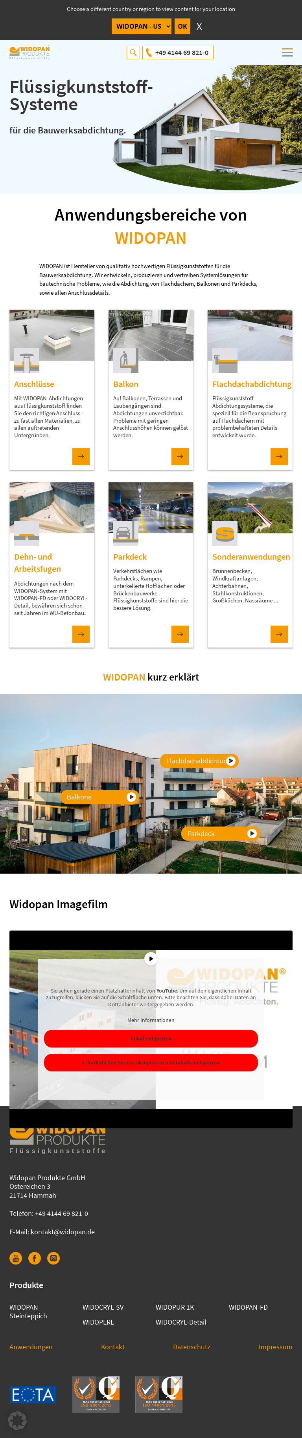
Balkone (79, 796)
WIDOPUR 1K (175, 1307)
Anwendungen (31, 1346)
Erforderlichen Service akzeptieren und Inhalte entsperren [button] (151, 1062)
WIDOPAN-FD (248, 1307)
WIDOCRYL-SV (103, 1307)
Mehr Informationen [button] (151, 1020)
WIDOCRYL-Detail (181, 1322)
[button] (17, 1420)
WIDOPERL (98, 1322)
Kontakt (113, 1346)
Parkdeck (201, 833)
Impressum (276, 1346)
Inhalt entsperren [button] (151, 1038)
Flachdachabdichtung (198, 760)
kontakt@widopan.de (63, 1231)
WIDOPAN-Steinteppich (28, 1312)
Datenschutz (191, 1346)
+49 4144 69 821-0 (181, 52)
